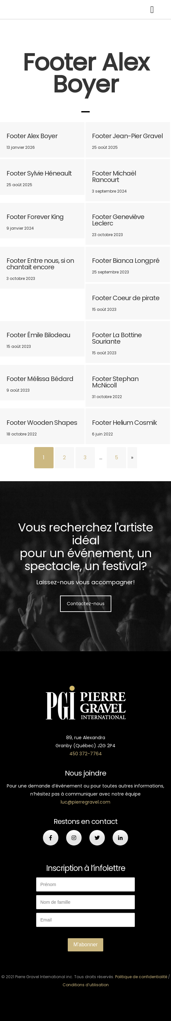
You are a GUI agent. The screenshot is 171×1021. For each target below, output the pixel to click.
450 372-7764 (85, 753)
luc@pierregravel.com (85, 802)
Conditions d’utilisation (86, 985)
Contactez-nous (86, 603)
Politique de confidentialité (141, 976)
